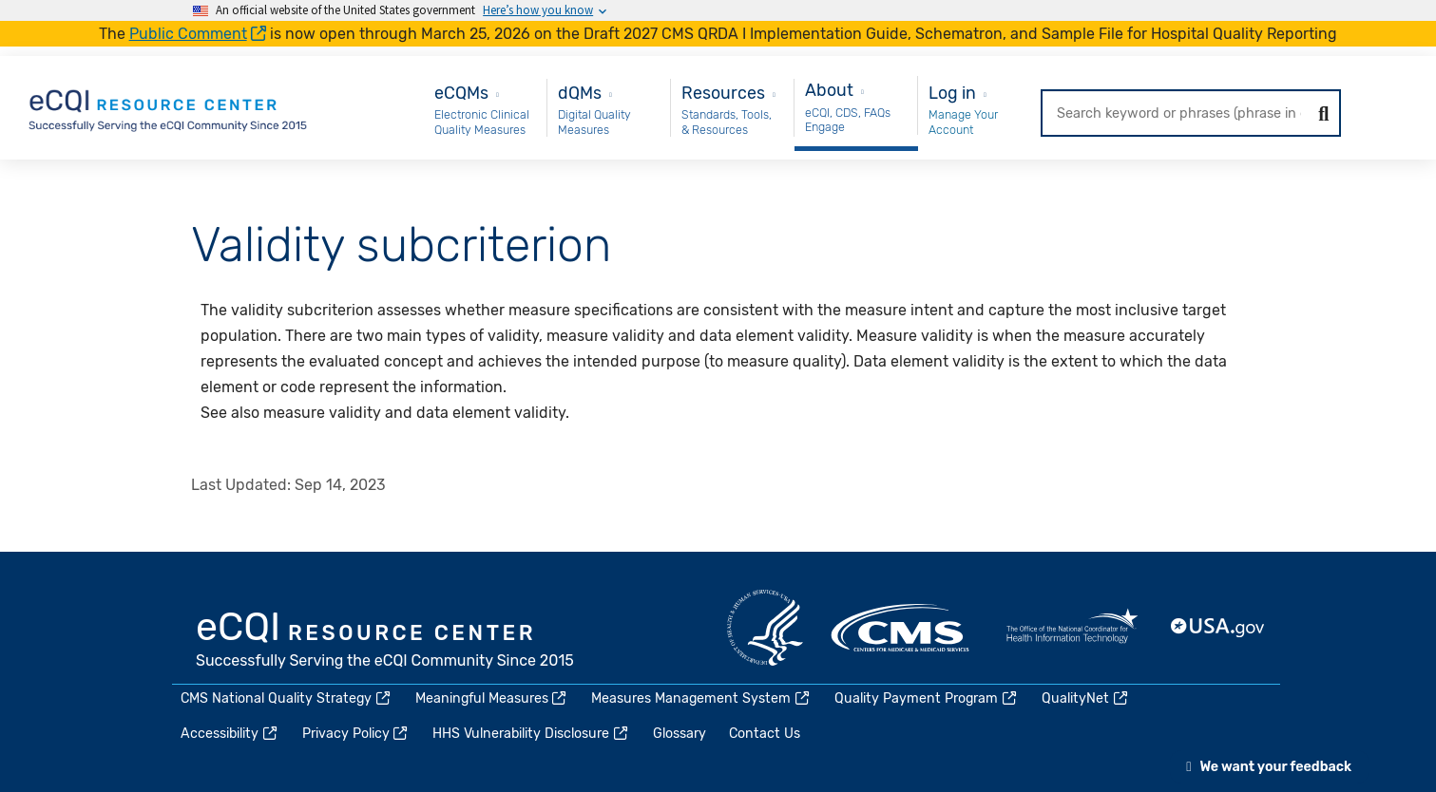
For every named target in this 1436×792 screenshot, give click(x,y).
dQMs (580, 93)
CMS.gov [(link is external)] (902, 627)
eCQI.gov (386, 642)
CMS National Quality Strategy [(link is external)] (287, 698)
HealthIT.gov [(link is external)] (1072, 627)
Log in (952, 93)
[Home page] (169, 107)
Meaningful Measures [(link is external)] (492, 698)
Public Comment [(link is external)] (198, 34)
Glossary (679, 734)
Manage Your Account (963, 122)
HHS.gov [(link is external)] (765, 628)
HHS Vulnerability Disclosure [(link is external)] (531, 734)
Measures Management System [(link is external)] (701, 698)
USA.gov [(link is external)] (1218, 627)
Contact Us (764, 734)
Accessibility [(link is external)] (230, 734)
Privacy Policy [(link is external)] (356, 734)
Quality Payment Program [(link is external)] (926, 698)
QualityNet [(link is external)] (1086, 698)
